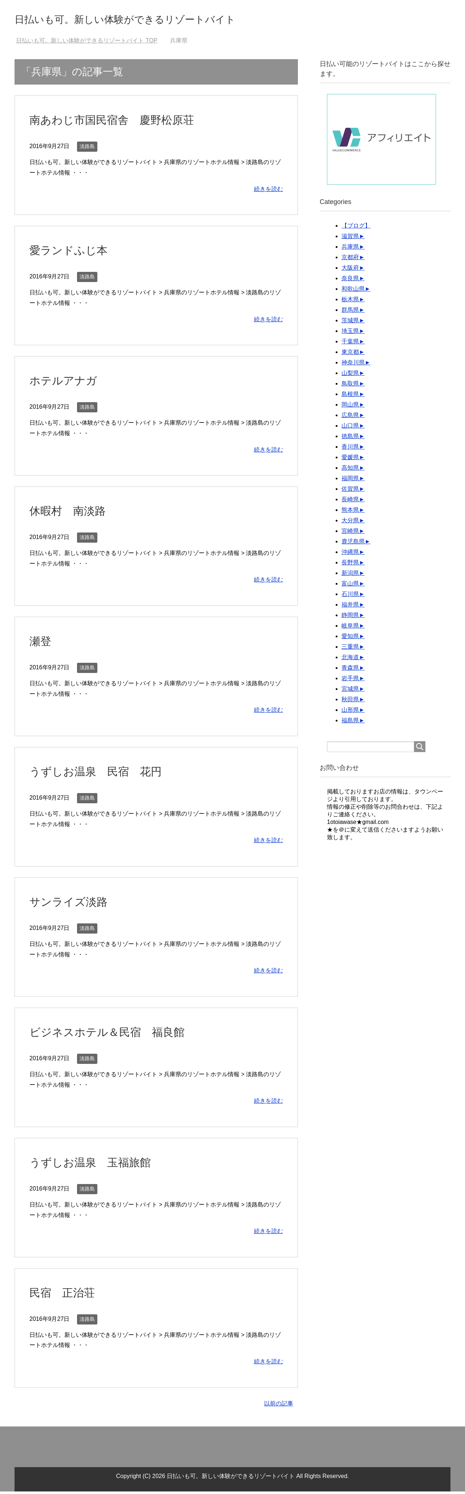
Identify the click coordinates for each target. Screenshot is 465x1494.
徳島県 (350, 439)
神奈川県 (353, 365)
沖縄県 (350, 554)
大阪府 (350, 270)
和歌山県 (353, 291)
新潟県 (350, 575)
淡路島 (87, 149)
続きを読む (268, 191)
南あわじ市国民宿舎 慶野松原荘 (122, 122)
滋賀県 (350, 239)
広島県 (350, 418)
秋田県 (350, 702)
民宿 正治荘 (66, 1295)
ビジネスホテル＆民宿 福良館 (117, 1034)
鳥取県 (350, 386)
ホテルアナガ (67, 382)
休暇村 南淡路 (72, 513)
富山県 (350, 586)
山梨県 (350, 375)
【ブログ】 (356, 228)
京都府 (350, 260)
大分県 (350, 523)
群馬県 (350, 312)
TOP (86, 43)
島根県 (350, 396)
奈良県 (350, 281)
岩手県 (350, 681)
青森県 (350, 670)
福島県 (350, 723)
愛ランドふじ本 (73, 252)
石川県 (350, 596)
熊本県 (350, 512)
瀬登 (41, 643)
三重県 (350, 649)
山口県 (350, 428)
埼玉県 (350, 333)
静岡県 (350, 618)
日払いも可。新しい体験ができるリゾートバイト (161, 19)
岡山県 (350, 407)
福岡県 (350, 481)
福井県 (350, 607)
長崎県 (350, 502)
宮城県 (350, 691)
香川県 (350, 449)
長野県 (350, 565)
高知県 (350, 470)
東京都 (350, 354)
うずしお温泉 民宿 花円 (104, 773)
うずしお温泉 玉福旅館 (98, 1164)
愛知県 (350, 639)
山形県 (350, 712)
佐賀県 (350, 491)
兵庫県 (350, 249)
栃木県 (350, 302)
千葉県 (350, 344)
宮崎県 (350, 533)
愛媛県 (350, 460)
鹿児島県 (353, 544)
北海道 (350, 660)
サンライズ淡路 (73, 904)
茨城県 (350, 323)
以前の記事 (278, 1406)
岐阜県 (350, 628)
